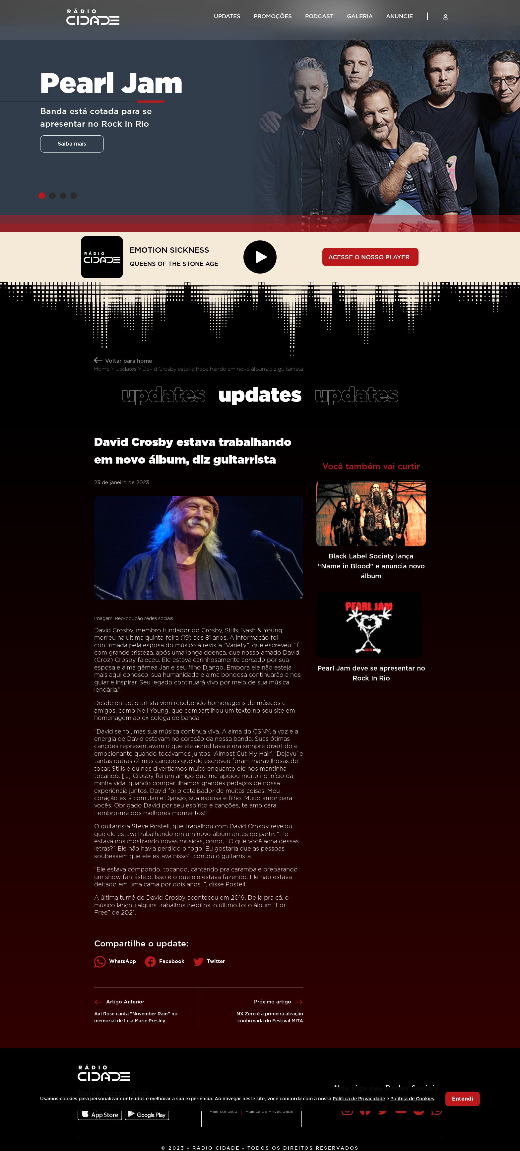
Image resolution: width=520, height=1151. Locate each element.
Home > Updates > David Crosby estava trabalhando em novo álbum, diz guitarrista (198, 369)
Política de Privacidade (269, 1112)
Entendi (462, 1099)
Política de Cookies (412, 1099)
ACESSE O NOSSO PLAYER (369, 258)
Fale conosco (223, 1112)
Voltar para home (128, 361)
